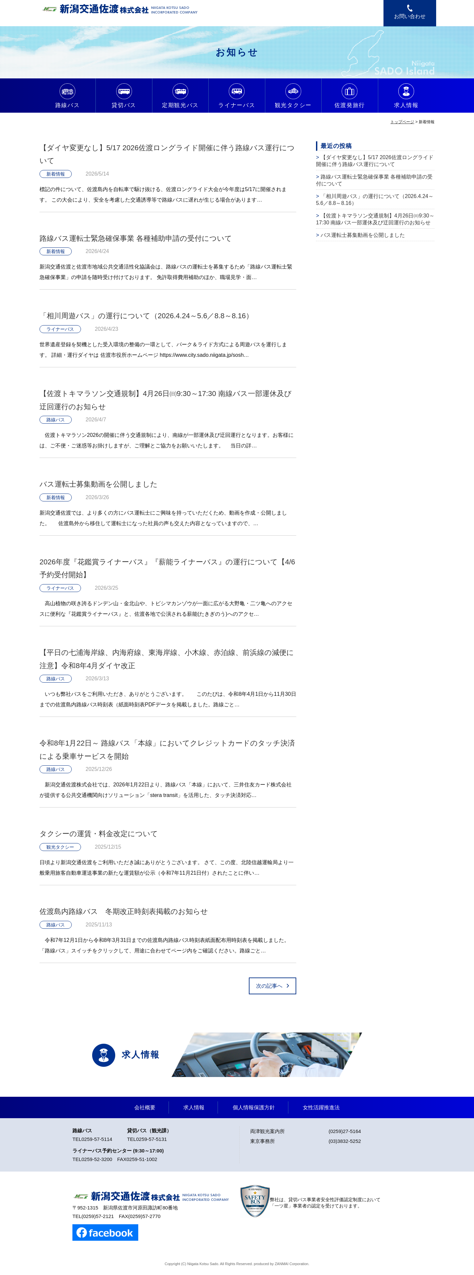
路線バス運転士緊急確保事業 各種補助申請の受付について (136, 238)
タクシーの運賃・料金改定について (99, 834)
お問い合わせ (410, 16)
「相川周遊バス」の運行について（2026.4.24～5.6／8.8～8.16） (146, 316)
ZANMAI (282, 1264)
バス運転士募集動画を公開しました (99, 484)
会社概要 (144, 1107)
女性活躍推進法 (321, 1107)
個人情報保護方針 (254, 1107)
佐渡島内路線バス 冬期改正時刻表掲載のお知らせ (124, 911)
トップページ (402, 122)
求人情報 (193, 1107)
